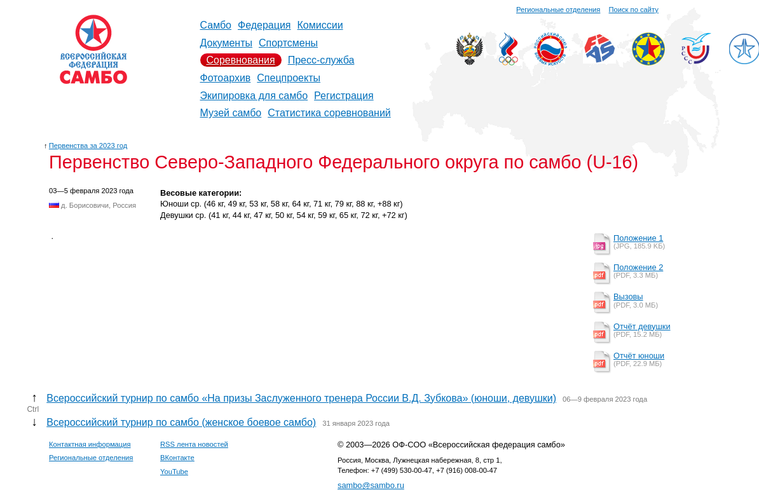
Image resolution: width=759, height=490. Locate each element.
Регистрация (344, 95)
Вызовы (628, 296)
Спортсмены (288, 42)
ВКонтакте (177, 457)
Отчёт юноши (638, 355)
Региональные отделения (558, 9)
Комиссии (320, 25)
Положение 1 (638, 238)
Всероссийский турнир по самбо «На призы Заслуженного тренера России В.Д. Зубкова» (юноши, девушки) (301, 398)
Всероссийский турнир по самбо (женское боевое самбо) (181, 422)
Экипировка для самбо (254, 95)
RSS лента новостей (194, 444)
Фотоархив (225, 77)
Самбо (216, 25)
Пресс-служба (321, 60)
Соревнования (241, 60)
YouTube (174, 471)
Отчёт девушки (642, 326)
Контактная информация (90, 444)
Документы (226, 42)
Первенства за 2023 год (88, 145)
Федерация (264, 25)
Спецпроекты (288, 77)
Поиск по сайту (634, 9)
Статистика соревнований (329, 112)
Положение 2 (638, 267)
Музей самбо (231, 112)
